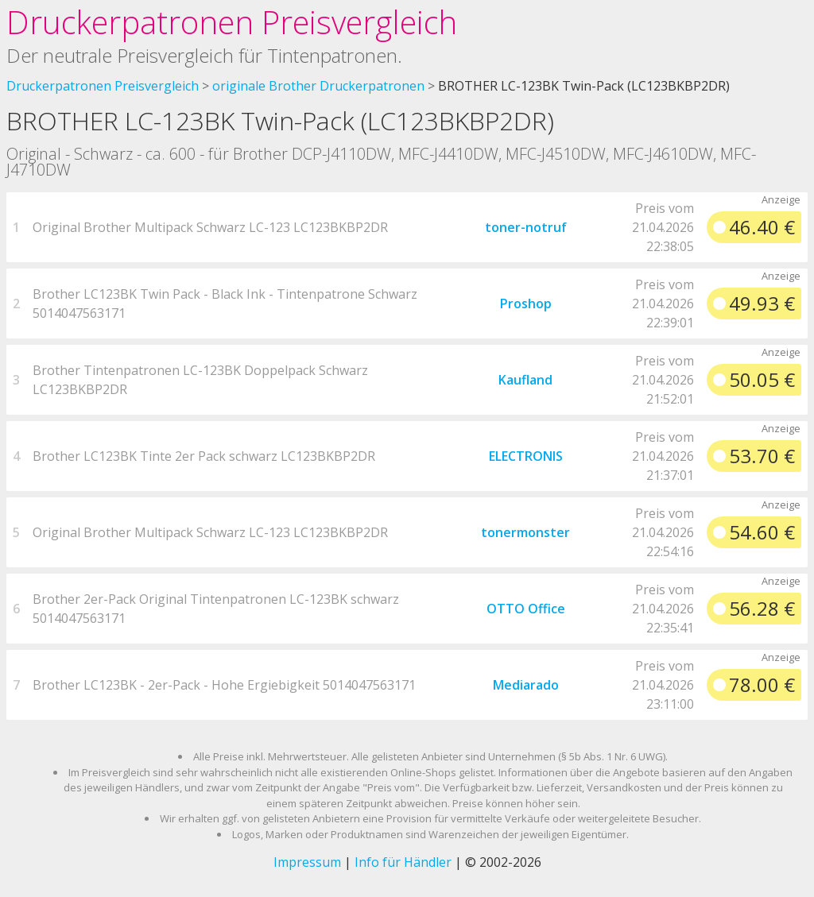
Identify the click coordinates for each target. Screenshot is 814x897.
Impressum (307, 862)
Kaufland (525, 380)
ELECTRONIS (526, 456)
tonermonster (525, 532)
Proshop (526, 303)
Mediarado (526, 685)
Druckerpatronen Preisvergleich (231, 22)
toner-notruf (526, 227)
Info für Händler (403, 862)
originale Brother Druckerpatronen (318, 86)
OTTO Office (525, 608)
